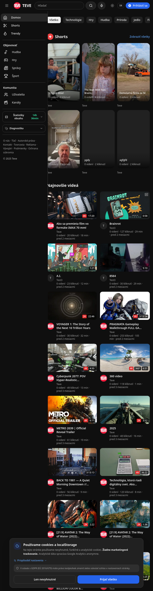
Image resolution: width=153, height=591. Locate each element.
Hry (95, 20)
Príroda (125, 20)
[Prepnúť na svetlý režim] (112, 5)
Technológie (78, 20)
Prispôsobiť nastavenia (30, 560)
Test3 (115, 222)
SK (120, 5)
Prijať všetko (108, 579)
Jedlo (141, 20)
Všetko (57, 20)
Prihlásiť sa (137, 5)
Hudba (109, 20)
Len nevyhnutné (45, 579)
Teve (53, 103)
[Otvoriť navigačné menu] (6, 5)
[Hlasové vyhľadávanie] (102, 6)
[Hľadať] (91, 6)
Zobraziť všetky (140, 36)
